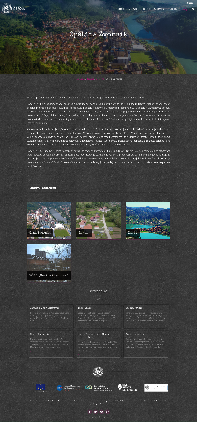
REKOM (173, 9)
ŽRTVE (133, 9)
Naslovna (80, 79)
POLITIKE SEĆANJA (153, 9)
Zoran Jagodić (135, 334)
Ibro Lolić (85, 308)
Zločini (90, 79)
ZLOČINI (119, 9)
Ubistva (100, 79)
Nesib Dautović (40, 334)
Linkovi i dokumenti (43, 187)
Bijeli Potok (134, 308)
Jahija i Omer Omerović (45, 308)
